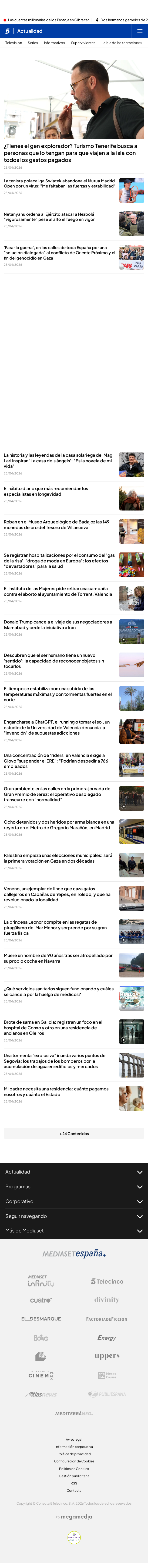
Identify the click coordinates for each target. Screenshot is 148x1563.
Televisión (13, 43)
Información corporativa (74, 1447)
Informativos (54, 43)
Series (33, 43)
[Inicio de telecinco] (7, 31)
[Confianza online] (74, 1543)
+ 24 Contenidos (74, 1133)
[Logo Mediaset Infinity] (41, 1281)
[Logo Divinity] (107, 1300)
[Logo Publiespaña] (107, 1394)
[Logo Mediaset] (74, 1257)
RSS (74, 1483)
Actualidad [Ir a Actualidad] (29, 31)
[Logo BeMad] (41, 1356)
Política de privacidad (74, 1454)
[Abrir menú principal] (140, 31)
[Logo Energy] (106, 1338)
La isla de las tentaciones (122, 43)
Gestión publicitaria (74, 1476)
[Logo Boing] (41, 1338)
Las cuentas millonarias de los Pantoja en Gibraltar (48, 20)
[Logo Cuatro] (41, 1300)
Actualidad (74, 1171)
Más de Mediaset (74, 1230)
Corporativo (74, 1201)
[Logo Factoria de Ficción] (106, 1319)
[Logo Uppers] (107, 1356)
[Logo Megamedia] (76, 1517)
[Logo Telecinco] (107, 1281)
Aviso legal (74, 1439)
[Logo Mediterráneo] (74, 1413)
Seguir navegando (74, 1216)
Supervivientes (83, 43)
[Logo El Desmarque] (41, 1319)
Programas (74, 1186)
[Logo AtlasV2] (41, 1394)
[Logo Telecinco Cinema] (41, 1375)
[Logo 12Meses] (107, 1375)
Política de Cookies (74, 1469)
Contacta (74, 1490)
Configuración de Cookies (74, 1461)
